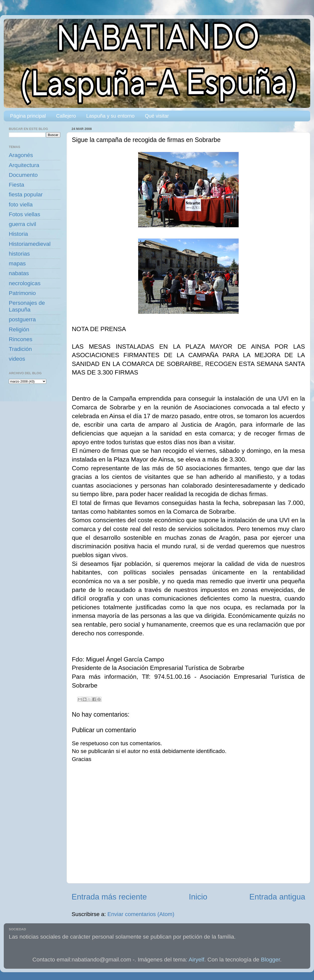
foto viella (21, 204)
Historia (18, 234)
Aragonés (21, 155)
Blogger (270, 959)
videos (17, 359)
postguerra (22, 319)
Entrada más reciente (109, 896)
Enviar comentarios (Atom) (141, 914)
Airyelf (196, 959)
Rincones (20, 339)
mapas (17, 263)
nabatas (19, 273)
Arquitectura (24, 165)
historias (19, 254)
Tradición (20, 349)
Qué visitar (157, 116)
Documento (23, 175)
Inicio (198, 896)
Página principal (28, 116)
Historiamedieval (29, 244)
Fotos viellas (24, 214)
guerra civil (22, 224)
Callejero (66, 116)
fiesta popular (26, 194)
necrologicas (24, 283)
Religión (19, 329)
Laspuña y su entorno (110, 116)
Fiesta (16, 185)
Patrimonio (22, 293)
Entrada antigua (277, 896)
